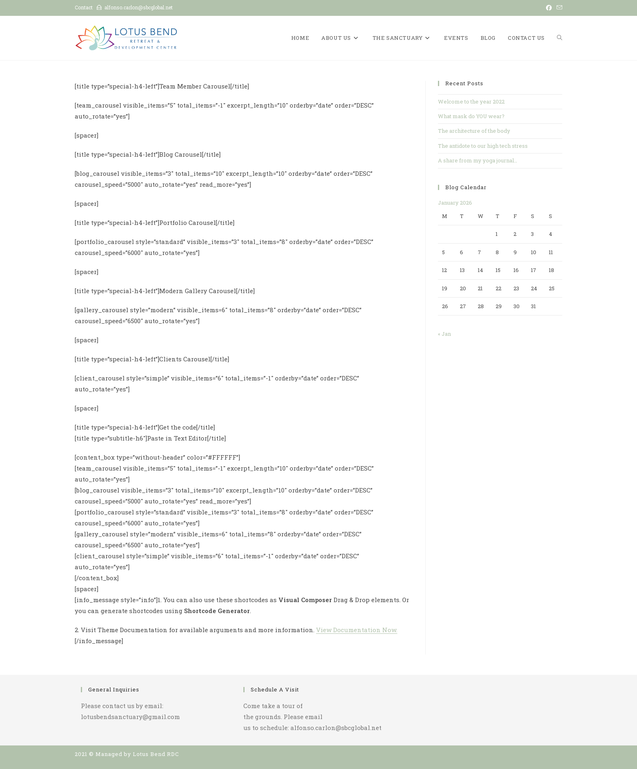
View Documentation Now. (356, 630)
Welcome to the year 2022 (471, 101)
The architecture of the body (474, 130)
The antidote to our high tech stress (483, 145)
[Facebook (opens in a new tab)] (549, 8)
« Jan (444, 333)
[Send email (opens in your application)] (558, 8)
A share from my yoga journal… (477, 160)
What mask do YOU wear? (471, 116)
